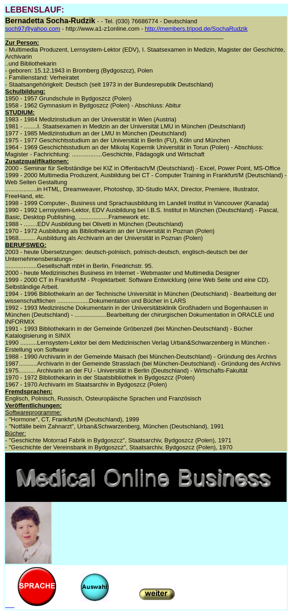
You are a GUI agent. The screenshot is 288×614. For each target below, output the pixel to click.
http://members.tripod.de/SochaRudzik (196, 28)
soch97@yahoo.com (32, 28)
